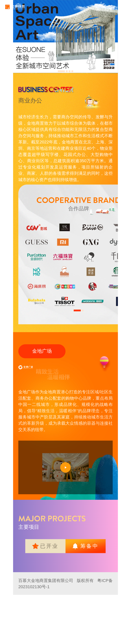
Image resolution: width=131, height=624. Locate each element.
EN (108, 8)
